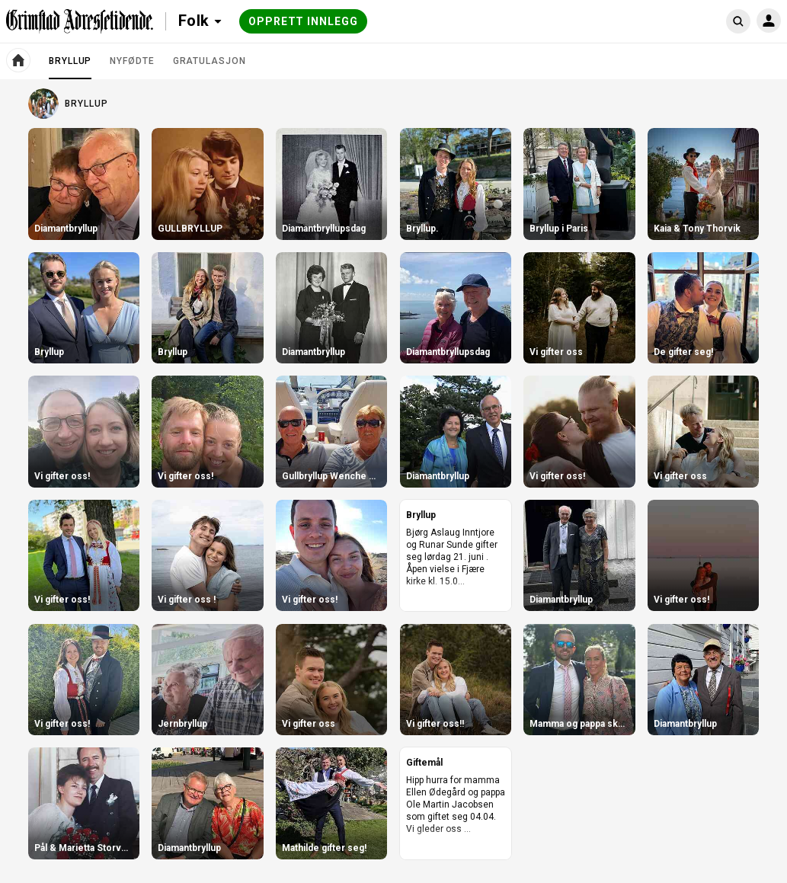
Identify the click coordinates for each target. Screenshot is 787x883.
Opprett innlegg (303, 21)
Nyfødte (132, 61)
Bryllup (70, 67)
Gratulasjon (209, 61)
